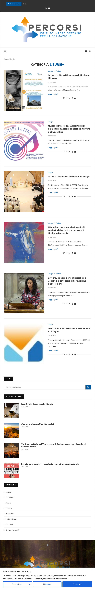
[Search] (90, 51)
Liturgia (8, 492)
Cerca (88, 387)
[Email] (49, 8)
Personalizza (16, 584)
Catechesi (9, 524)
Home (6, 59)
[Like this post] (64, 98)
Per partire (10, 514)
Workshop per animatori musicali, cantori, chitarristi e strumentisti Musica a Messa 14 (66, 230)
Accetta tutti (77, 584)
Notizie (8, 503)
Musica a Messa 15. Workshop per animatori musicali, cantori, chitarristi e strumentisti (69, 128)
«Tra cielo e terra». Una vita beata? (37, 424)
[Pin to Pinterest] (72, 98)
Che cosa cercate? (12, 530)
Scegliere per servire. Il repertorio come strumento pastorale (50, 464)
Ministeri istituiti (11, 519)
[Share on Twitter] (69, 98)
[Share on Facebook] (66, 98)
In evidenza (10, 497)
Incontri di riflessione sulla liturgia (37, 404)
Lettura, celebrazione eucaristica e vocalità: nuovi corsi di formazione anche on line (67, 280)
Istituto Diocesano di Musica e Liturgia (69, 176)
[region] (47, 578)
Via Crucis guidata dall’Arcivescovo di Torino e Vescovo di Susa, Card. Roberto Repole (53, 445)
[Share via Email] (75, 98)
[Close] (92, 569)
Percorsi (9, 508)
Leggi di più (53, 94)
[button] (23, 4)
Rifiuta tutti (47, 584)
